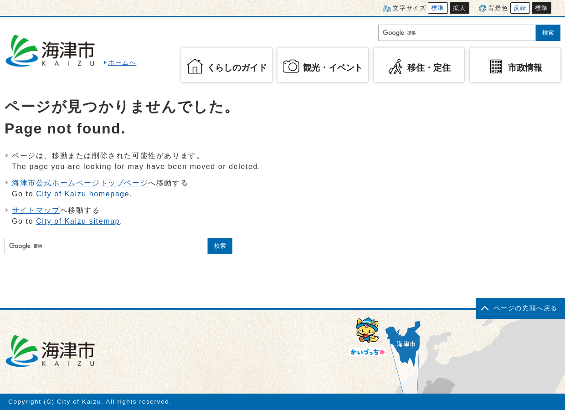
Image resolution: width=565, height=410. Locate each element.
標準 (437, 8)
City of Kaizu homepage (82, 194)
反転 (520, 8)
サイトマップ (36, 210)
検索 (548, 32)
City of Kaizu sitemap (78, 221)
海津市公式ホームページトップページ (80, 183)
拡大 (459, 8)
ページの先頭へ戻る (526, 308)
